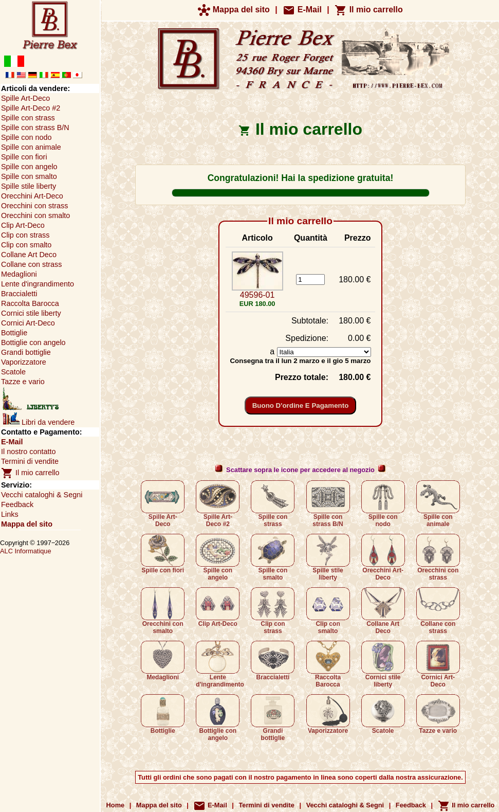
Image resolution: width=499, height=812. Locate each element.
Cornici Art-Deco (438, 664)
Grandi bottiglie (272, 718)
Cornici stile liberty (383, 664)
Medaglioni (162, 661)
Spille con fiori (162, 554)
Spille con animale (438, 504)
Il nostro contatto (28, 451)
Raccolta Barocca (328, 664)
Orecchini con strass (438, 557)
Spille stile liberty (328, 557)
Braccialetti (272, 661)
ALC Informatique (25, 551)
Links (10, 514)
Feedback (17, 504)
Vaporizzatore (328, 714)
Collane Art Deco (383, 611)
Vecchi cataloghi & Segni (41, 495)
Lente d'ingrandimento (220, 664)
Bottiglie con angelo (217, 718)
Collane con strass (438, 611)
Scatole (383, 714)
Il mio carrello (368, 9)
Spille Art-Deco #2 (217, 504)
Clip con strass (272, 611)
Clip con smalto (328, 611)
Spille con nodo (383, 504)
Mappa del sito (234, 9)
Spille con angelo (217, 557)
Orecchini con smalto (162, 611)
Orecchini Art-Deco (383, 557)
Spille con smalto (272, 557)
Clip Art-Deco (217, 607)
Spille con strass (272, 504)
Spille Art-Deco (162, 504)
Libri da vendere (39, 422)
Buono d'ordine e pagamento (300, 405)
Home (115, 805)
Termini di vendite (30, 461)
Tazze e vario (438, 714)
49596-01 (257, 295)
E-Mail (302, 9)
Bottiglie (162, 714)
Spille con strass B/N (328, 504)
